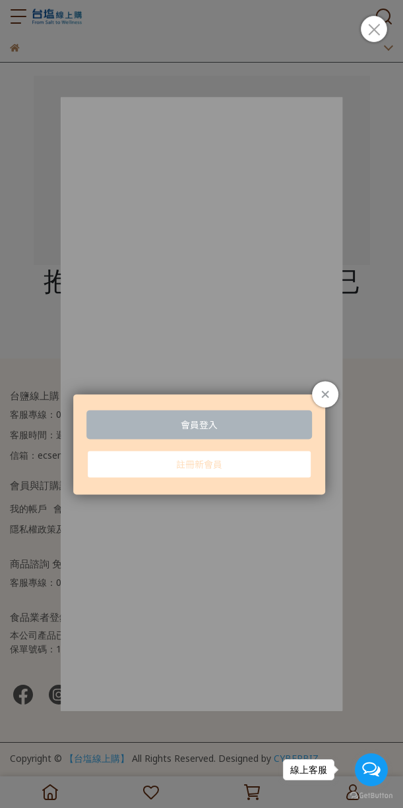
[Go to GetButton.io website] (371, 795)
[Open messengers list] (371, 769)
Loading (202, 412)
